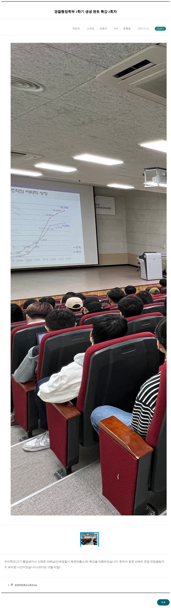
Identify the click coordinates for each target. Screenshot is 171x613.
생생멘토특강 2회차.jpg (26, 585)
